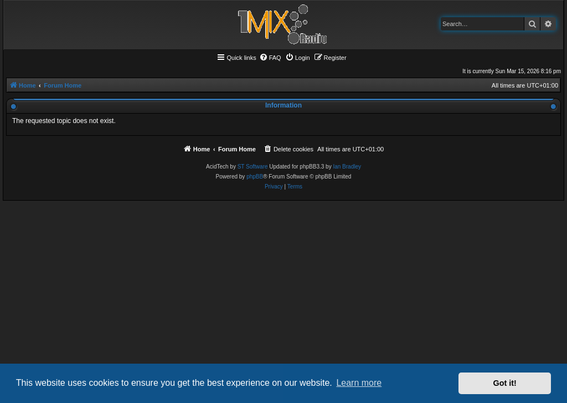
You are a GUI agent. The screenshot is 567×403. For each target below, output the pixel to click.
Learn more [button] (359, 382)
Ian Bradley (347, 167)
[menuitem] (270, 57)
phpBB (254, 177)
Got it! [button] (505, 383)
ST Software (253, 167)
